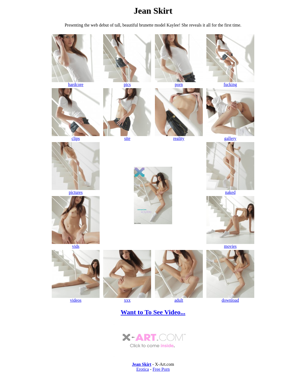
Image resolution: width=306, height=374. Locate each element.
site (127, 136)
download (230, 298)
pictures (76, 190)
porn (179, 82)
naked (230, 190)
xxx (127, 298)
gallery (230, 136)
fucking (230, 82)
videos (76, 298)
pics (127, 82)
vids (76, 244)
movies (230, 244)
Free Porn (161, 369)
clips (76, 136)
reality (179, 136)
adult (179, 298)
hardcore (76, 82)
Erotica (142, 369)
